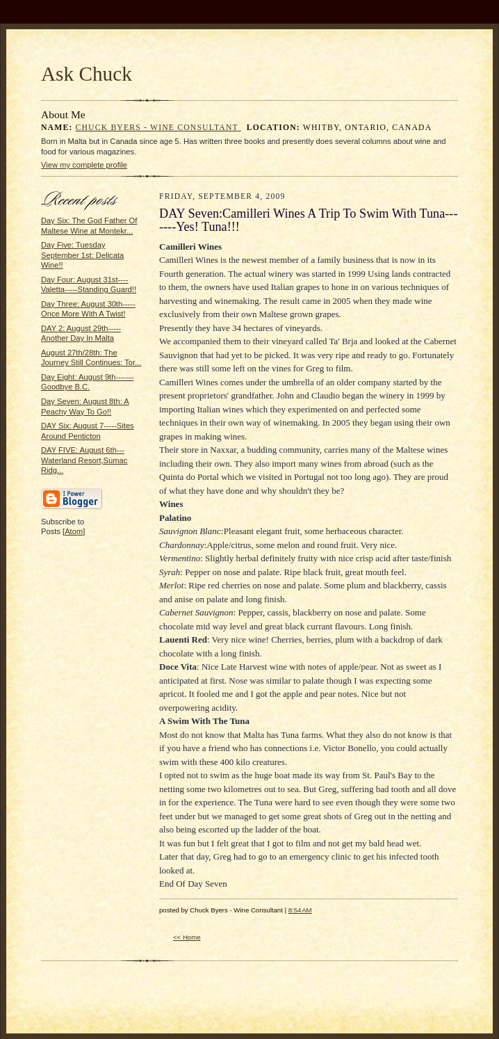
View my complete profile (84, 165)
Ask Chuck (86, 74)
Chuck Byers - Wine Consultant (158, 127)
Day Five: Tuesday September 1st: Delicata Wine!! (82, 255)
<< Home (187, 937)
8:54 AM (300, 910)
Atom (74, 531)
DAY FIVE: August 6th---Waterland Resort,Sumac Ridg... (84, 460)
